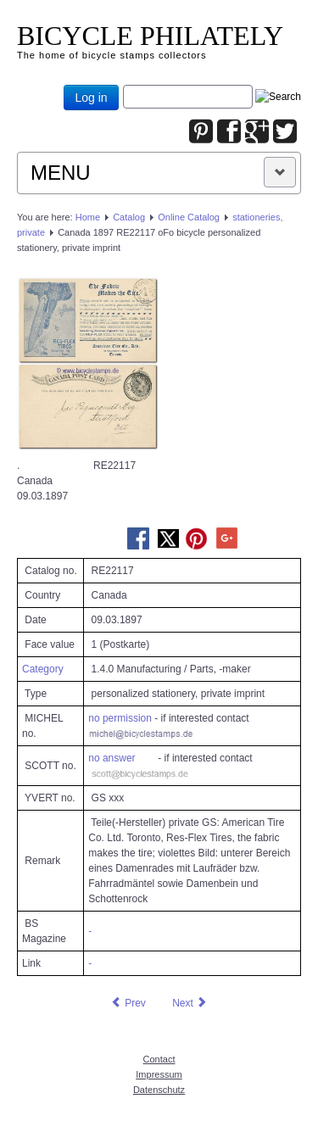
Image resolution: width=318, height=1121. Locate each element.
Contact (159, 1059)
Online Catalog (189, 217)
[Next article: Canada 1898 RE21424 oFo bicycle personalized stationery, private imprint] (190, 1003)
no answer (111, 758)
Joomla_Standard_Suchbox (123, 85)
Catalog (129, 217)
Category (43, 669)
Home (87, 217)
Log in (91, 97)
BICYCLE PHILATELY (150, 35)
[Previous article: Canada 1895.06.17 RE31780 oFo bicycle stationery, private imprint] (128, 1003)
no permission (120, 718)
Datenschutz (159, 1090)
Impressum (158, 1074)
